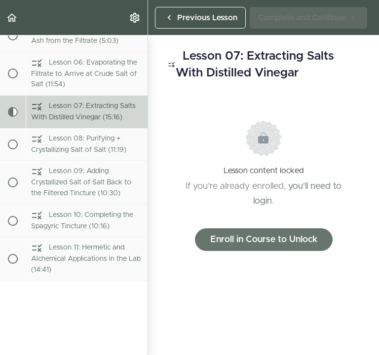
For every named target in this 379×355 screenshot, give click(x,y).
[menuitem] (135, 17)
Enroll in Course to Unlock (263, 239)
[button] (12, 17)
